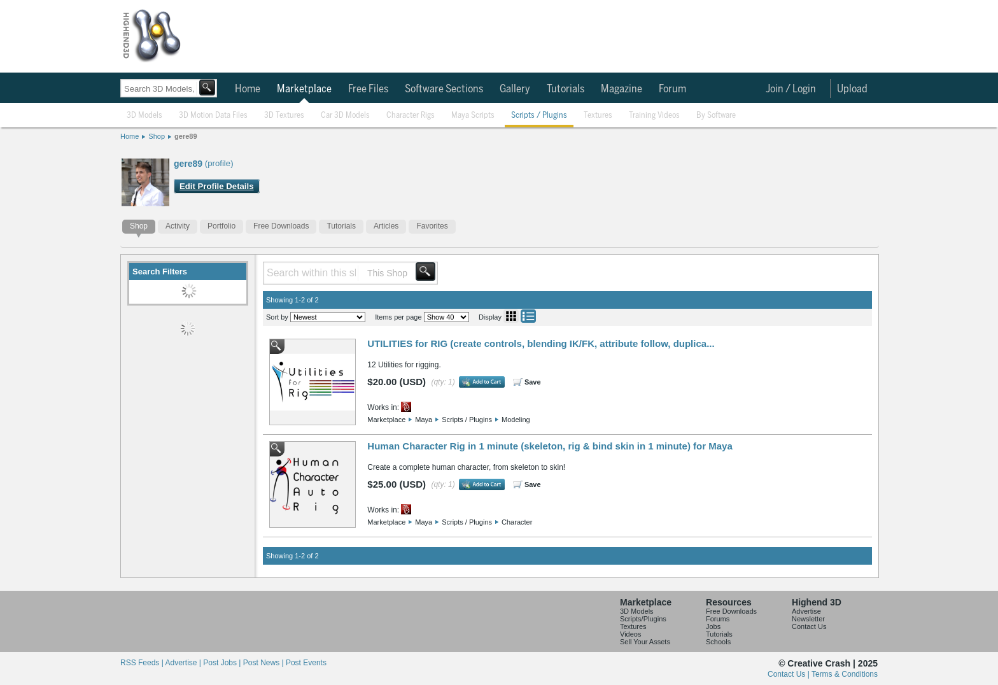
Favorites (431, 226)
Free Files (368, 89)
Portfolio (221, 226)
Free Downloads (281, 226)
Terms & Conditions (845, 674)
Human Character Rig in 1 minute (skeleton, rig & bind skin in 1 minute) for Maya (549, 446)
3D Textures (284, 115)
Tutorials (565, 89)
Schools (718, 642)
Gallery (515, 89)
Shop (156, 136)
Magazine (621, 89)
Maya (423, 419)
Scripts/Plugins (643, 619)
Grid (511, 316)
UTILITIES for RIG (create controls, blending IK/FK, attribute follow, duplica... (540, 343)
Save (532, 382)
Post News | (264, 662)
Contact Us (809, 626)
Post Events (306, 662)
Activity (177, 226)
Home (247, 89)
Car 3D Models (345, 115)
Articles (386, 226)
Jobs (713, 626)
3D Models (144, 115)
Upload (852, 89)
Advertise (806, 611)
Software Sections (444, 89)
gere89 (185, 136)
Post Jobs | (222, 662)
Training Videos (654, 115)
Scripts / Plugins (539, 115)
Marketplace (304, 89)
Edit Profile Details (216, 186)
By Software (716, 115)
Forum (672, 89)
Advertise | (184, 662)
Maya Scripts (473, 115)
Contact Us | (790, 674)
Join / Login (791, 89)
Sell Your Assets (645, 642)
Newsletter (808, 619)
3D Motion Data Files (213, 115)
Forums (717, 619)
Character (517, 522)
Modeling (516, 419)
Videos (630, 634)
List (528, 316)
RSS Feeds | (142, 662)
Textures (598, 115)
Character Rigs (410, 115)
